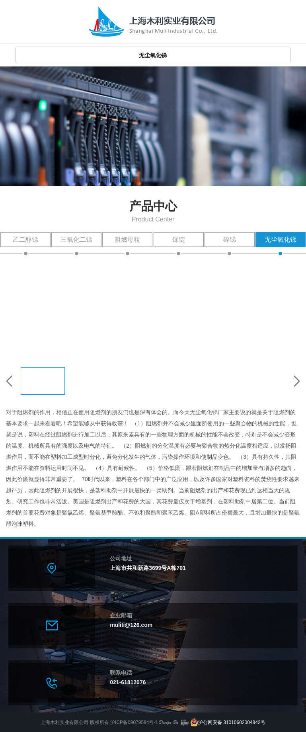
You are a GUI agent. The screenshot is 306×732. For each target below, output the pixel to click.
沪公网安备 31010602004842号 (227, 722)
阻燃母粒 (127, 239)
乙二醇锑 (25, 239)
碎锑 (229, 239)
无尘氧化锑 (280, 239)
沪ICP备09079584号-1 (134, 722)
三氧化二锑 (76, 239)
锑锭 (178, 239)
